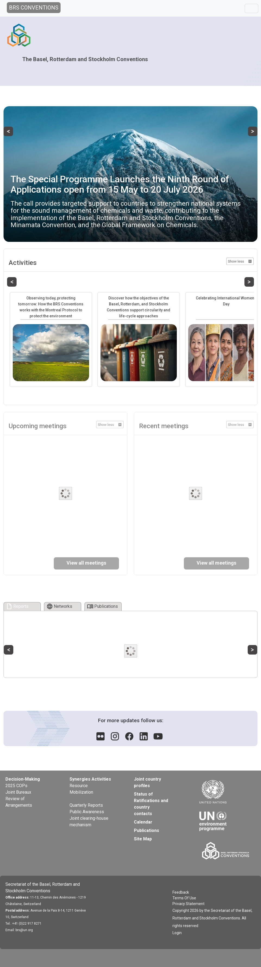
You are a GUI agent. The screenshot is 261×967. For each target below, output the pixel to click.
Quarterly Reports (86, 805)
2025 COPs (16, 785)
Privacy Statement (188, 904)
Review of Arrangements (18, 802)
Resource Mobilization (81, 789)
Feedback (180, 892)
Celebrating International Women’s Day (226, 301)
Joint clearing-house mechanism (89, 821)
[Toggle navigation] (251, 8)
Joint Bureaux (18, 792)
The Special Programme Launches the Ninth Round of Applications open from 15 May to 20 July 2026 (120, 184)
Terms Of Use (184, 898)
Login (177, 933)
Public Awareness (87, 811)
